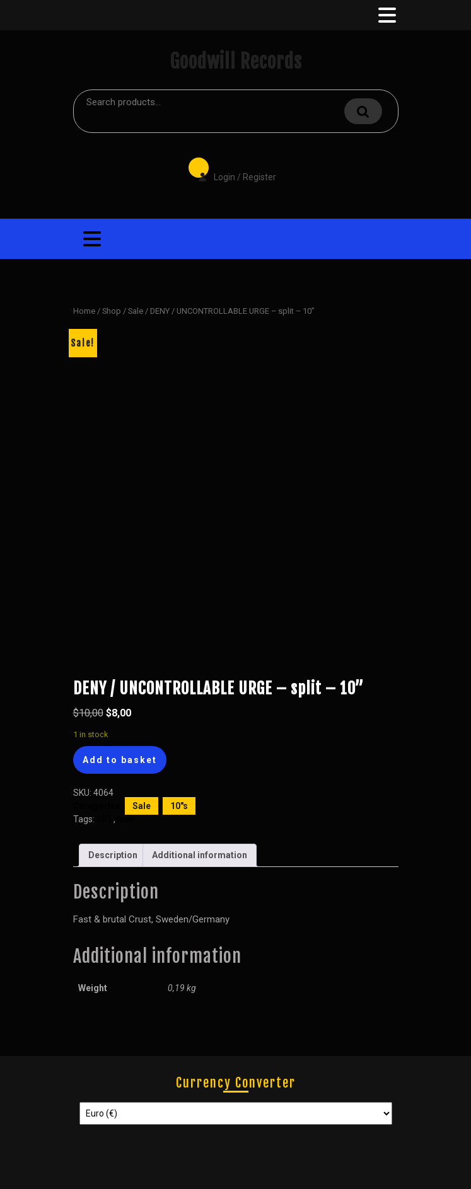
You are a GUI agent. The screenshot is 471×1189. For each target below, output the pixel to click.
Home (84, 311)
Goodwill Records (236, 61)
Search (363, 111)
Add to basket (120, 760)
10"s (179, 806)
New (126, 819)
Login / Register (230, 168)
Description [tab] (112, 855)
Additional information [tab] (199, 855)
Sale (135, 311)
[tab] (385, 15)
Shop (111, 311)
